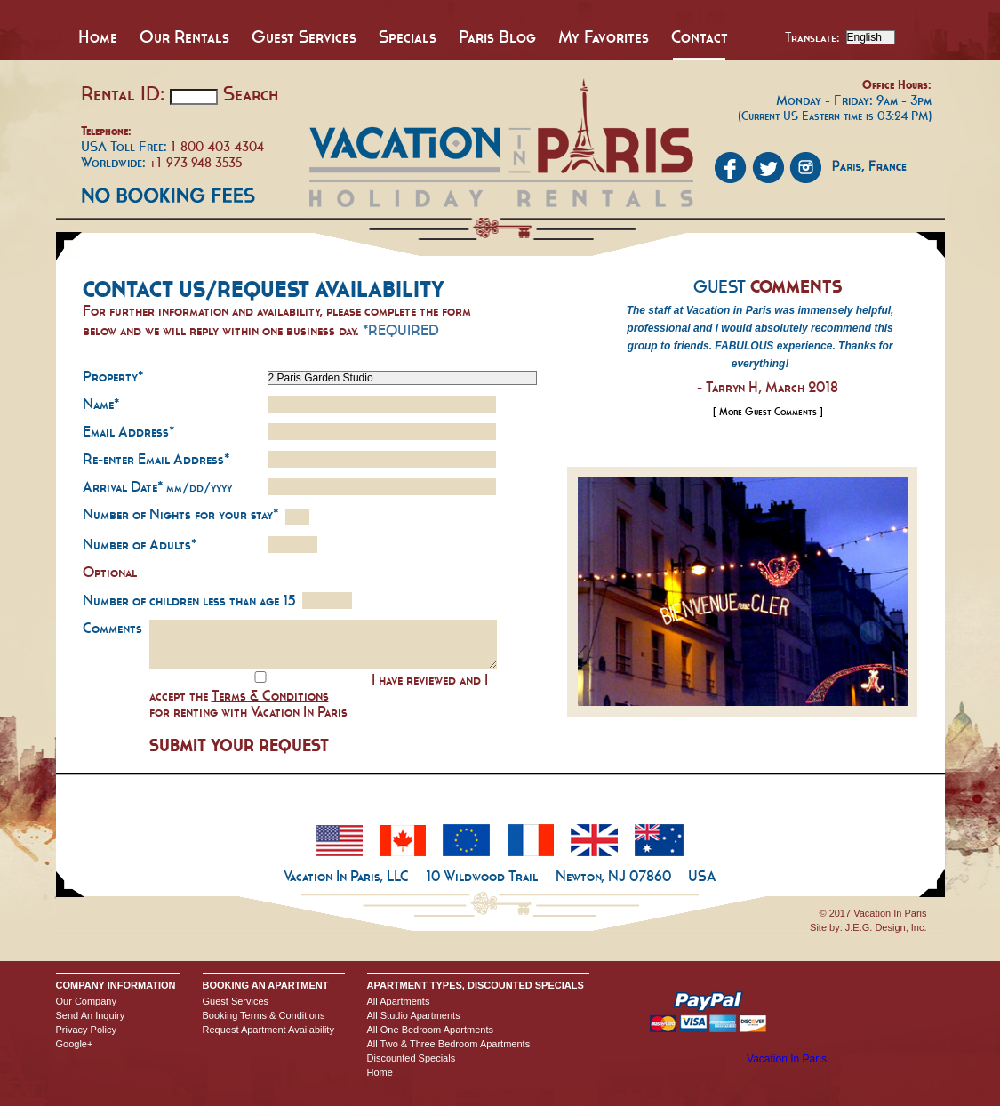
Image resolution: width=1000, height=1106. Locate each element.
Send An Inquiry (90, 1015)
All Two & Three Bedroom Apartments (449, 1043)
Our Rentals (184, 36)
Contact (699, 36)
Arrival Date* (157, 486)
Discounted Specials (411, 1058)
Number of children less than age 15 (189, 600)
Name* (101, 404)
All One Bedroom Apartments (430, 1029)
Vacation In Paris (787, 1059)
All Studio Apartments (413, 1015)
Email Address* (128, 431)
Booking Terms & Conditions (264, 1015)
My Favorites (603, 36)
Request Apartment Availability (268, 1029)
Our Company (86, 1001)
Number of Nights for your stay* (180, 514)
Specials (407, 36)
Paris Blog (497, 36)
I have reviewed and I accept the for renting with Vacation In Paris (318, 695)
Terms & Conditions (270, 695)
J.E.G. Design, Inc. (886, 927)
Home (97, 36)
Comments (112, 628)
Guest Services (304, 36)
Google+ (74, 1043)
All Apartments (398, 1001)
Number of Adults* (139, 544)
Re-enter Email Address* (156, 459)
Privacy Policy (86, 1029)
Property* (113, 376)
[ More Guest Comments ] (768, 411)
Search (250, 93)
